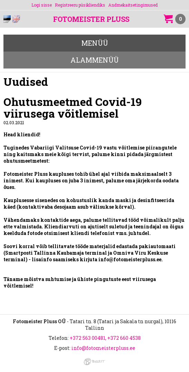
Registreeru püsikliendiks (80, 5)
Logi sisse (41, 5)
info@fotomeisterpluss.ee (103, 348)
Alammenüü (94, 59)
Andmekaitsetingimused (133, 5)
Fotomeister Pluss (91, 19)
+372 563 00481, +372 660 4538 (105, 338)
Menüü (94, 42)
